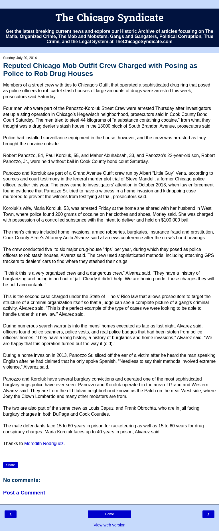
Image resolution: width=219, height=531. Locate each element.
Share (10, 465)
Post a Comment (24, 493)
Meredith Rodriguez (44, 443)
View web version (109, 525)
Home (109, 514)
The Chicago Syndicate (109, 18)
